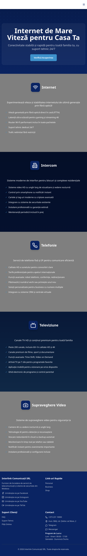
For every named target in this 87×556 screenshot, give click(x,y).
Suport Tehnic (7, 520)
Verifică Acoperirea (43, 57)
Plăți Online (7, 524)
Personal (49, 483)
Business (49, 487)
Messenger (53, 529)
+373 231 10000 (55, 517)
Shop (47, 490)
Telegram (52, 525)
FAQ (3, 517)
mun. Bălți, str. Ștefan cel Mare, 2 (62, 521)
